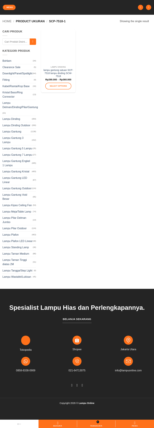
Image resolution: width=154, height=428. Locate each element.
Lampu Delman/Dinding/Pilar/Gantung (20, 105)
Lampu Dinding (11, 119)
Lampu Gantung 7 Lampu (17, 154)
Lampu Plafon (10, 234)
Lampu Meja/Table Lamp (16, 211)
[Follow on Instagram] (77, 385)
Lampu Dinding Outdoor (16, 125)
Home (6, 21)
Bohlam (6, 60)
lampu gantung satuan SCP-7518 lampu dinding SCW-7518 (58, 73)
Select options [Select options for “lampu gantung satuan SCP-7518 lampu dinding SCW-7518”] (58, 86)
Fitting (6, 79)
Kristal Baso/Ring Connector (12, 94)
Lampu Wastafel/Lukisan (16, 276)
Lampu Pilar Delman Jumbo (14, 219)
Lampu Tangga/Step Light (17, 270)
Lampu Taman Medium (15, 253)
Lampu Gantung (11, 131)
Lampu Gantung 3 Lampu (12, 140)
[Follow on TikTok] (82, 385)
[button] (9, 7)
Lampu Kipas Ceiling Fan (17, 205)
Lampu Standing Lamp (15, 247)
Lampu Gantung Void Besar (14, 196)
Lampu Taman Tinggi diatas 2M (14, 262)
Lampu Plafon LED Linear (17, 241)
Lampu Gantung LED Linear (14, 180)
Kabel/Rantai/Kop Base (16, 86)
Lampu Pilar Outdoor (14, 228)
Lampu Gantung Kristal (15, 171)
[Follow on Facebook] (71, 385)
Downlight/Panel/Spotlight (17, 73)
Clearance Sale (11, 67)
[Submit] (33, 41)
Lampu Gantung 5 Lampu (17, 148)
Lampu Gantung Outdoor (16, 188)
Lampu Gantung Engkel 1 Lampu (16, 163)
